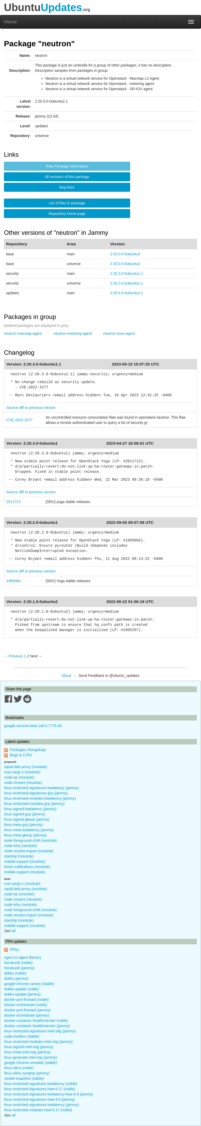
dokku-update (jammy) (22, 994)
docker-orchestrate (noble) (25, 1005)
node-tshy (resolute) (20, 846)
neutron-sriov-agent (119, 333)
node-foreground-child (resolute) (30, 840)
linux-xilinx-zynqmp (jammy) (27, 1073)
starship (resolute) (19, 856)
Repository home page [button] (67, 213)
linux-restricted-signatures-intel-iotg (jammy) (40, 1031)
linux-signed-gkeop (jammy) (26, 819)
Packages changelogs (28, 750)
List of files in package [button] (67, 203)
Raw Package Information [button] (67, 166)
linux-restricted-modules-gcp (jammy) (34, 804)
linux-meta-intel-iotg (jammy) (27, 1052)
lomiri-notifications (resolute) (27, 867)
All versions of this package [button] (67, 177)
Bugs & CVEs (21, 755)
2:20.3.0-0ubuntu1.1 (126, 273)
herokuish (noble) (18, 963)
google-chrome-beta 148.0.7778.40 (33, 726)
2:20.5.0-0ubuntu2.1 (126, 293)
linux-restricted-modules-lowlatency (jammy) (40, 798)
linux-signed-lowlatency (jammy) (30, 809)
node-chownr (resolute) (23, 782)
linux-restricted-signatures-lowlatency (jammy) (41, 788)
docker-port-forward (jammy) (27, 1010)
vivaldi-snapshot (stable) (24, 1078)
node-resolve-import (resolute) (29, 851)
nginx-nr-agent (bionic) (22, 957)
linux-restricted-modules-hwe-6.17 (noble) (38, 1110)
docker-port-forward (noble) (26, 999)
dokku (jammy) (16, 978)
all (13, 931)
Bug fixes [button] (67, 187)
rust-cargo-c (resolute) (22, 772)
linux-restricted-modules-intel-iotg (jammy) (38, 1041)
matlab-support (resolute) (24, 861)
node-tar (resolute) (19, 777)
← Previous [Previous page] (13, 656)
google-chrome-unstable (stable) (30, 1063)
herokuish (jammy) (19, 968)
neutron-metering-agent (73, 333)
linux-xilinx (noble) (19, 1068)
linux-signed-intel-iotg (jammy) (28, 1047)
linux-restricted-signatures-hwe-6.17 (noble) (39, 1089)
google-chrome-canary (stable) (29, 984)
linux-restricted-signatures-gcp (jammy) (36, 793)
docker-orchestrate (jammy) (26, 1015)
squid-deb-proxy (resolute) (25, 767)
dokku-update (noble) (21, 989)
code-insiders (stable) (21, 1036)
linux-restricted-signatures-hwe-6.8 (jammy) (39, 1099)
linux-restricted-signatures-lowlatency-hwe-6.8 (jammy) (48, 1094)
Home (10, 21)
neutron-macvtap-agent (23, 333)
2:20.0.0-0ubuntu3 (125, 254)
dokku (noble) (15, 973)
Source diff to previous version (31, 407)
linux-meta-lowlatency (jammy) (29, 830)
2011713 (13, 502)
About (66, 675)
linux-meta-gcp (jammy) (23, 825)
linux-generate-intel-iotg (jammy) (30, 1057)
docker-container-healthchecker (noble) (36, 1020)
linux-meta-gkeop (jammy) (25, 835)
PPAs (14, 949)
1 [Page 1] (25, 656)
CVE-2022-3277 (19, 420)
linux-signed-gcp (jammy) (24, 814)
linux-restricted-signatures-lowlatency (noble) (40, 1084)
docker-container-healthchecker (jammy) (37, 1026)
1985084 (13, 581)
